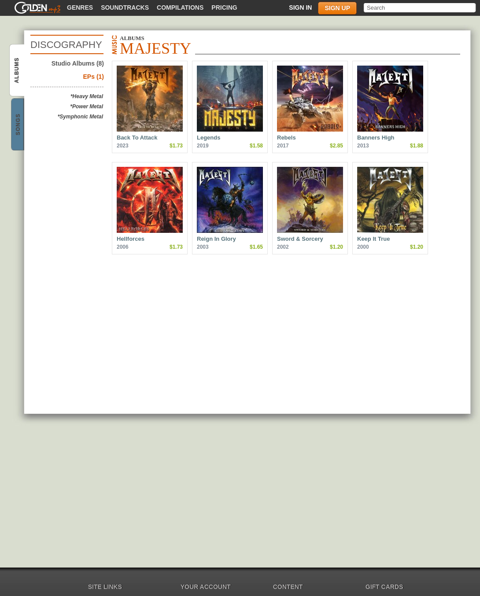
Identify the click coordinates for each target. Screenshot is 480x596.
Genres (80, 7)
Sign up (337, 7)
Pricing (224, 7)
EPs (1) (93, 76)
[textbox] (420, 7)
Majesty (17, 70)
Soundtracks (125, 7)
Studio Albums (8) (78, 63)
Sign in (300, 7)
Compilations (180, 7)
